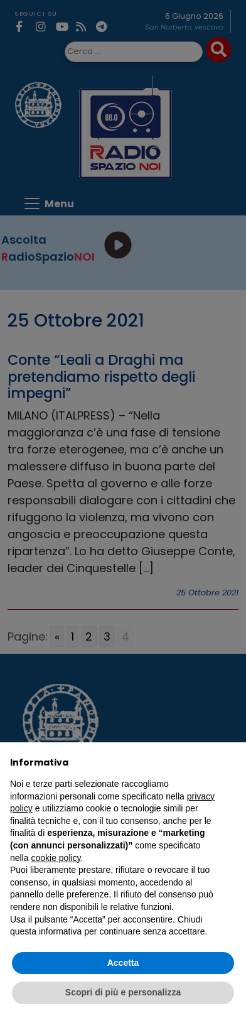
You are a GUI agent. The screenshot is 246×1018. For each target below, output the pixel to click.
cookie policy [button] (55, 858)
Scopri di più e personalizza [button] (123, 992)
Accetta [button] (123, 963)
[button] (230, 762)
